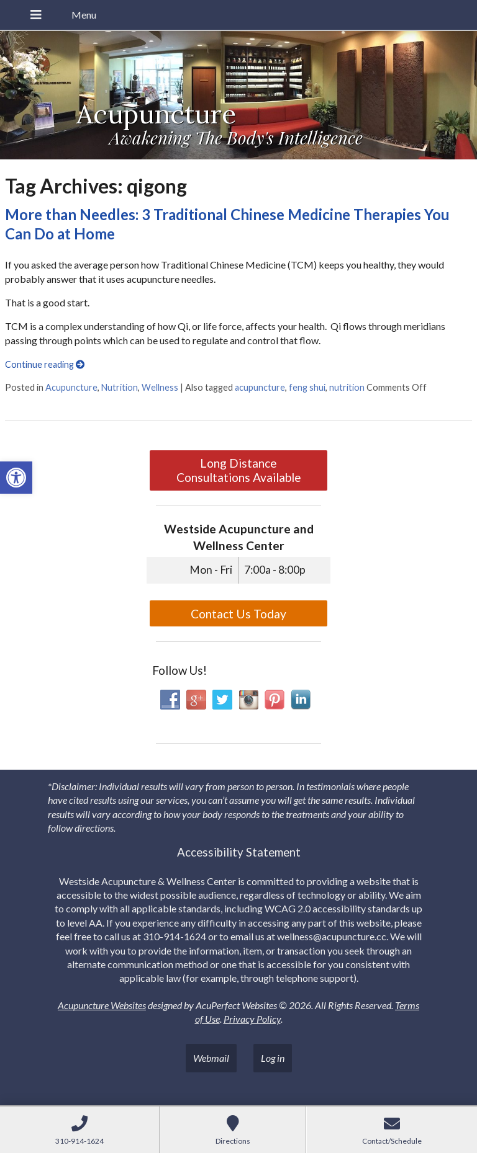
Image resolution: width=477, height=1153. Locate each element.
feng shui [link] (307, 387)
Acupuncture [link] (71, 387)
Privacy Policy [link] (252, 1019)
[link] (16, 477)
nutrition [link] (347, 387)
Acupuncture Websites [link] (102, 1005)
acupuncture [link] (260, 387)
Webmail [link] (211, 1058)
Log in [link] (272, 1058)
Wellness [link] (160, 387)
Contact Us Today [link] (238, 614)
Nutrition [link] (119, 387)
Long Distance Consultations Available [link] (238, 470)
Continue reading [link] (44, 364)
